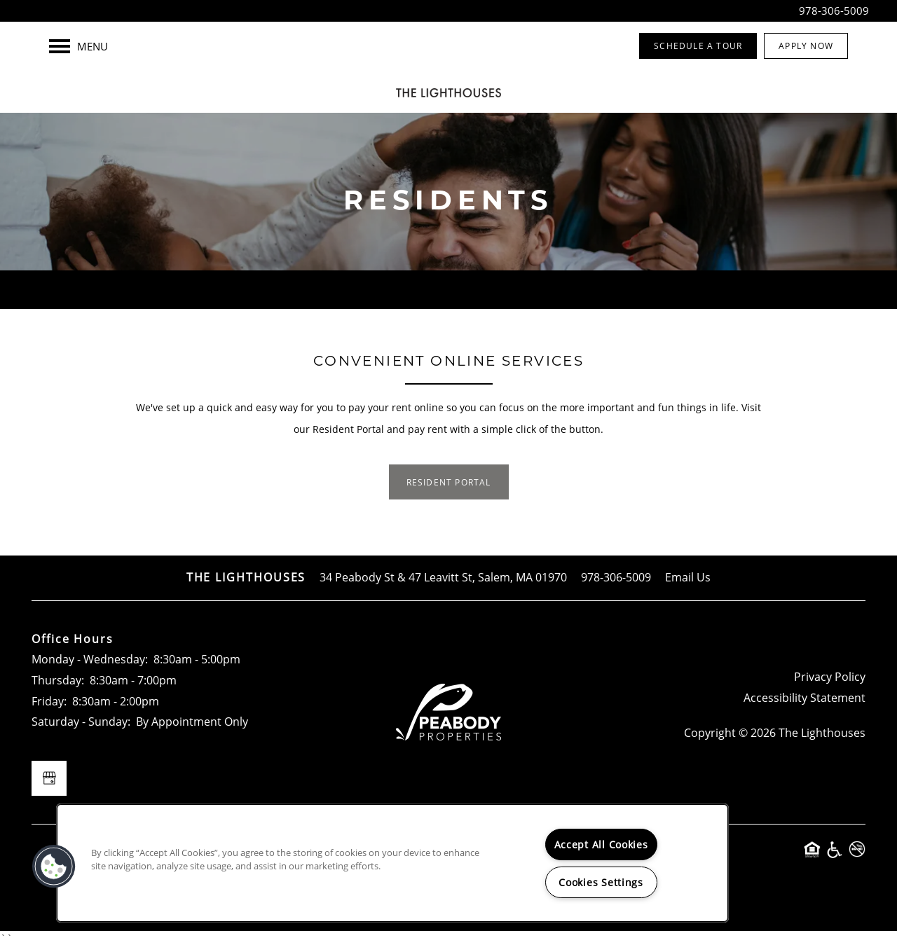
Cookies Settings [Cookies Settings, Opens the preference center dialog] (601, 882)
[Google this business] (49, 778)
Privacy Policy (829, 676)
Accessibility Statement (804, 697)
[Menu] (78, 46)
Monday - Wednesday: (90, 659)
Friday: (49, 701)
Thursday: (58, 680)
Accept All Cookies (601, 844)
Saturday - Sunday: (81, 721)
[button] (698, 46)
